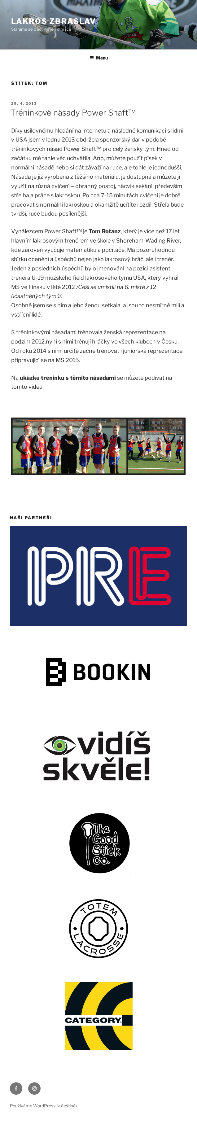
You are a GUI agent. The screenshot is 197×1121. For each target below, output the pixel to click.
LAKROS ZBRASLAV (53, 21)
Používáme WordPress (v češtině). (44, 1105)
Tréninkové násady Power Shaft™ (73, 112)
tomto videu (26, 386)
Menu (99, 57)
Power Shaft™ (82, 149)
